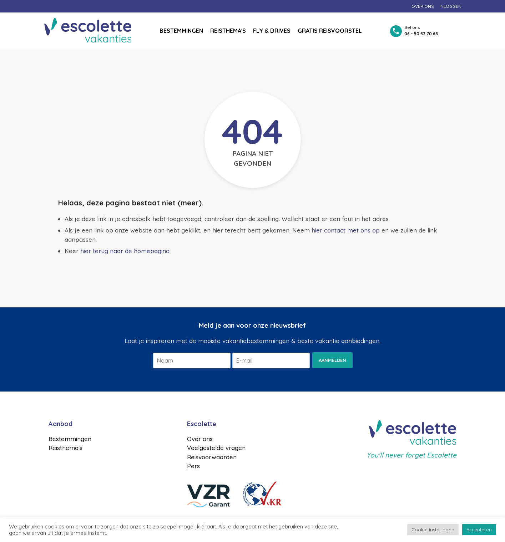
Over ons (422, 6)
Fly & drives (272, 30)
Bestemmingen (181, 30)
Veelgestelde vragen (216, 447)
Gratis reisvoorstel (330, 30)
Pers (193, 466)
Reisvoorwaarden (212, 457)
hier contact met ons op (346, 230)
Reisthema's (228, 30)
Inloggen (450, 6)
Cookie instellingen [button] (432, 529)
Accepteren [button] (479, 529)
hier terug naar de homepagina (125, 251)
